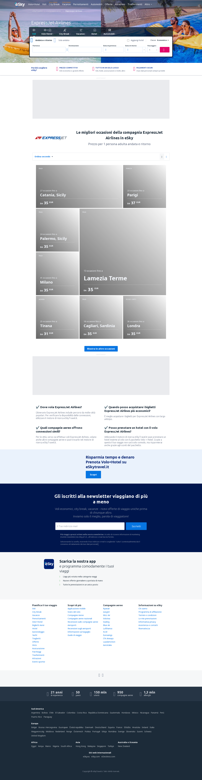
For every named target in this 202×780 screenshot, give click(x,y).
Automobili (96, 4)
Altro (147, 4)
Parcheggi (36, 651)
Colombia (71, 712)
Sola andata (64, 40)
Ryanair (106, 608)
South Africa (66, 746)
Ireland (145, 727)
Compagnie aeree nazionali (80, 618)
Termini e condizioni (147, 615)
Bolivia (45, 712)
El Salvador (60, 712)
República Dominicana (98, 712)
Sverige (121, 731)
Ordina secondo (42, 156)
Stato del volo (74, 612)
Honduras (125, 712)
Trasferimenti (135, 4)
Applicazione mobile (77, 608)
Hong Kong (81, 746)
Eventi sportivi (38, 661)
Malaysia (91, 746)
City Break (54, 4)
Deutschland (100, 727)
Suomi (140, 731)
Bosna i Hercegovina (47, 727)
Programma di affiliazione (150, 612)
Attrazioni (120, 4)
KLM (105, 631)
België (34, 727)
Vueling (106, 622)
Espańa (111, 727)
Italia (152, 727)
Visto (34, 645)
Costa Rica (82, 712)
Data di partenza (109, 46)
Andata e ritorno (43, 40)
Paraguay (48, 716)
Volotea (106, 618)
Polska (88, 731)
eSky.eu (86, 756)
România (112, 731)
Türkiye (111, 746)
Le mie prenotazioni (147, 618)
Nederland (60, 731)
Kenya (41, 746)
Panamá (154, 712)
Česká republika (76, 727)
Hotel (34, 628)
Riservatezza (144, 628)
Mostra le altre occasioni (101, 348)
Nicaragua (144, 712)
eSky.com (95, 756)
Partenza (36, 46)
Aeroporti (72, 625)
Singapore (101, 746)
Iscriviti (136, 526)
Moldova (50, 731)
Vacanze (66, 4)
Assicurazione (38, 648)
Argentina (35, 712)
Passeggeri (151, 46)
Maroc (48, 746)
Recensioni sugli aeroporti (79, 628)
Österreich (78, 731)
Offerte (108, 4)
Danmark (89, 727)
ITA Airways (108, 638)
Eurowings (107, 635)
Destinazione (74, 46)
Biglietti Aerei (38, 625)
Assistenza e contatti (148, 625)
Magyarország (37, 731)
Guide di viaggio (75, 635)
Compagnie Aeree (76, 615)
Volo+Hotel (34, 4)
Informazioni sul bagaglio (79, 631)
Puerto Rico (36, 716)
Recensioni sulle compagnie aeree (83, 622)
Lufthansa (107, 628)
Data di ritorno (131, 46)
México (135, 712)
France (119, 727)
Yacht (34, 635)
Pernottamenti (80, 4)
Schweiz (147, 731)
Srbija (104, 731)
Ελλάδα (127, 727)
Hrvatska (136, 727)
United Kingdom (38, 735)
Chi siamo (142, 608)
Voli (44, 4)
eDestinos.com (108, 756)
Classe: (153, 40)
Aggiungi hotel (137, 40)
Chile (51, 712)
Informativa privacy (147, 622)
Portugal (96, 731)
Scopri (93, 474)
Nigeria (56, 746)
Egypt (33, 746)
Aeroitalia (107, 645)
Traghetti (36, 638)
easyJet (106, 612)
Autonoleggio (38, 631)
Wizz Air (106, 615)
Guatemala (115, 712)
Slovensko (130, 731)
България (63, 727)
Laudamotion (109, 641)
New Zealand (124, 746)
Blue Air (106, 625)
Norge (69, 731)
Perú (162, 712)
